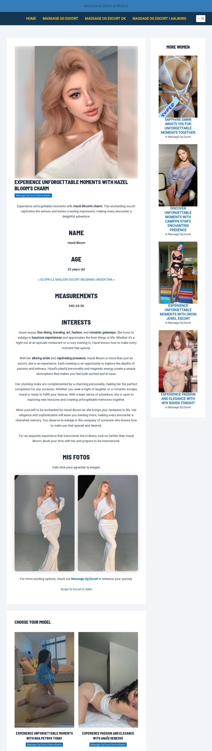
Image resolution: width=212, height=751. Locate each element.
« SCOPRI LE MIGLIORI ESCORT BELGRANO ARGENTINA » (76, 279)
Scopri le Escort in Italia (76, 589)
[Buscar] (203, 18)
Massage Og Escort (84, 579)
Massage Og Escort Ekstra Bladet (33, 195)
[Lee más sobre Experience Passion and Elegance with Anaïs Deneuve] (108, 679)
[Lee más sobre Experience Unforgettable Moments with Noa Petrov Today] (44, 679)
